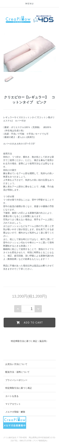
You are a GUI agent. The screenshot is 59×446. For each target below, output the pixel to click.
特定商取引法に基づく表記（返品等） (29, 341)
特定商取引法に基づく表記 (18, 388)
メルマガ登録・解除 (15, 412)
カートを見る (12, 396)
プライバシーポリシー (16, 380)
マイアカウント (13, 404)
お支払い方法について (16, 364)
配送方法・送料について (17, 372)
